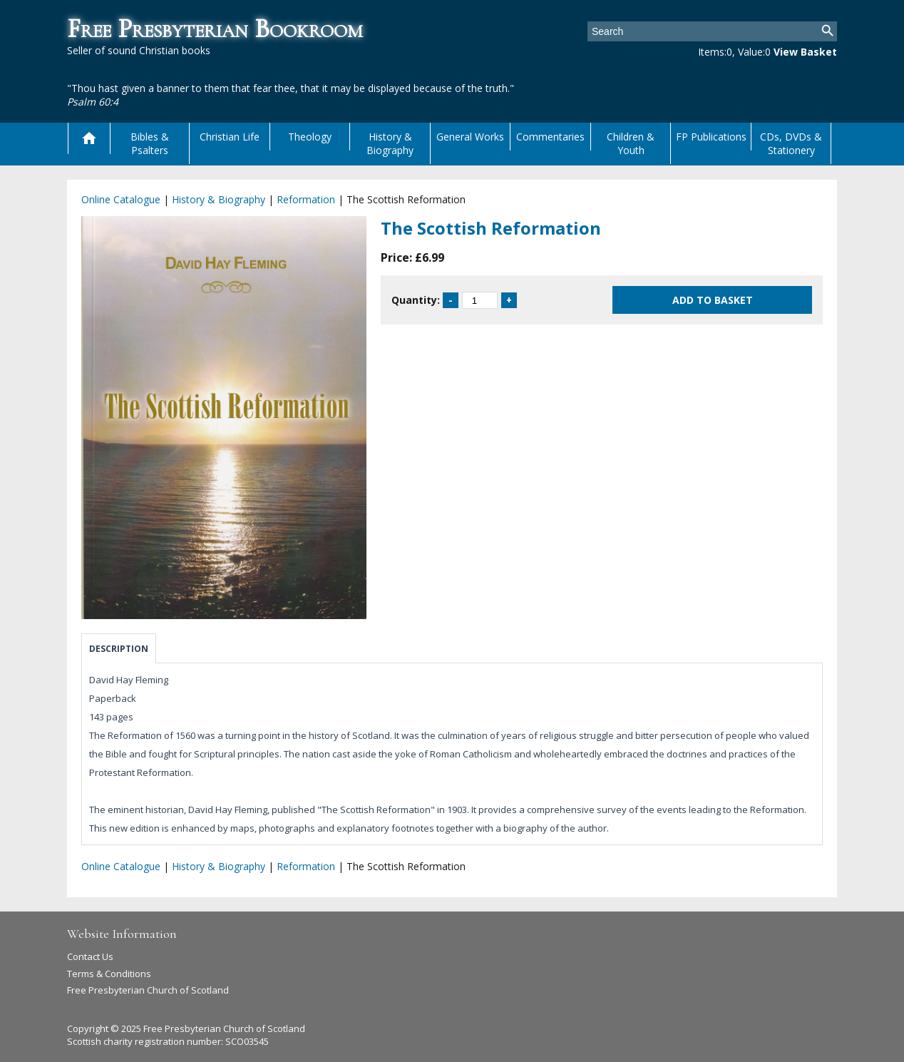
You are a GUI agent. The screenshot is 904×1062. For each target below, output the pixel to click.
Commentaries (550, 136)
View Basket (805, 51)
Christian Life (230, 136)
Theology (310, 136)
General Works (470, 136)
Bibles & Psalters (149, 143)
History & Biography (390, 143)
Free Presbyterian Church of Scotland (148, 990)
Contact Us (90, 956)
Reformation (306, 199)
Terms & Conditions (109, 973)
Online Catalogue (120, 199)
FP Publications (711, 136)
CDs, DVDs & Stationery (791, 143)
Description (118, 649)
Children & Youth (630, 143)
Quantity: (415, 300)
